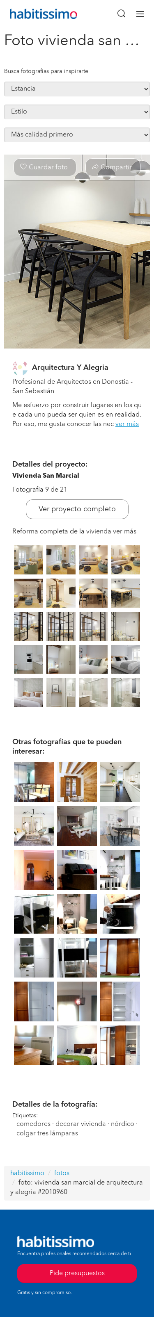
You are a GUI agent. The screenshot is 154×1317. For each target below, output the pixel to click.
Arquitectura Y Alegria (70, 367)
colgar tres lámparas (47, 1133)
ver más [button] (127, 424)
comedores (33, 1124)
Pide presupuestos (77, 1273)
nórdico (122, 1124)
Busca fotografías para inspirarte (46, 71)
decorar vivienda (80, 1124)
